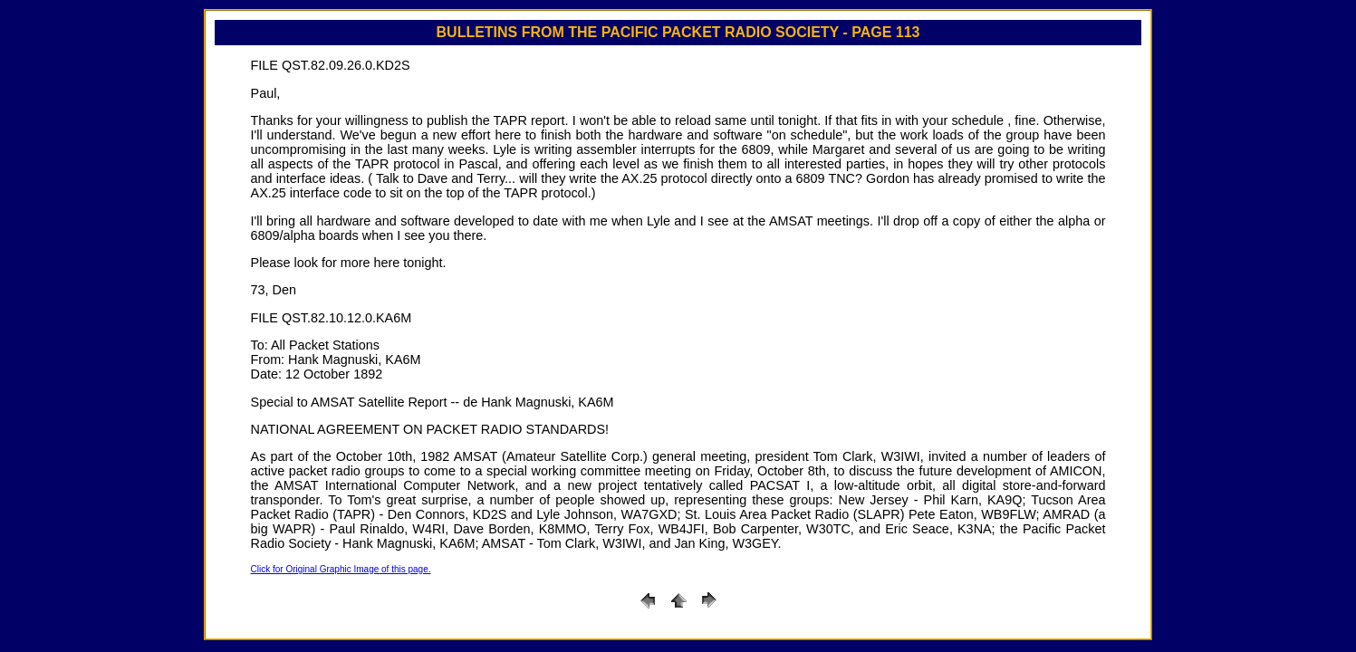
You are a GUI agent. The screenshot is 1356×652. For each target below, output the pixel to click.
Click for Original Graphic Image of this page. (341, 569)
